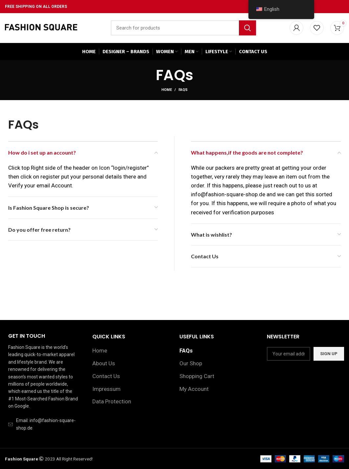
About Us (103, 363)
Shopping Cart (196, 376)
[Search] (183, 27)
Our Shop (190, 363)
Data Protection (111, 401)
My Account (194, 389)
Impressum (106, 389)
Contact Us (106, 376)
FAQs (186, 350)
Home (166, 90)
